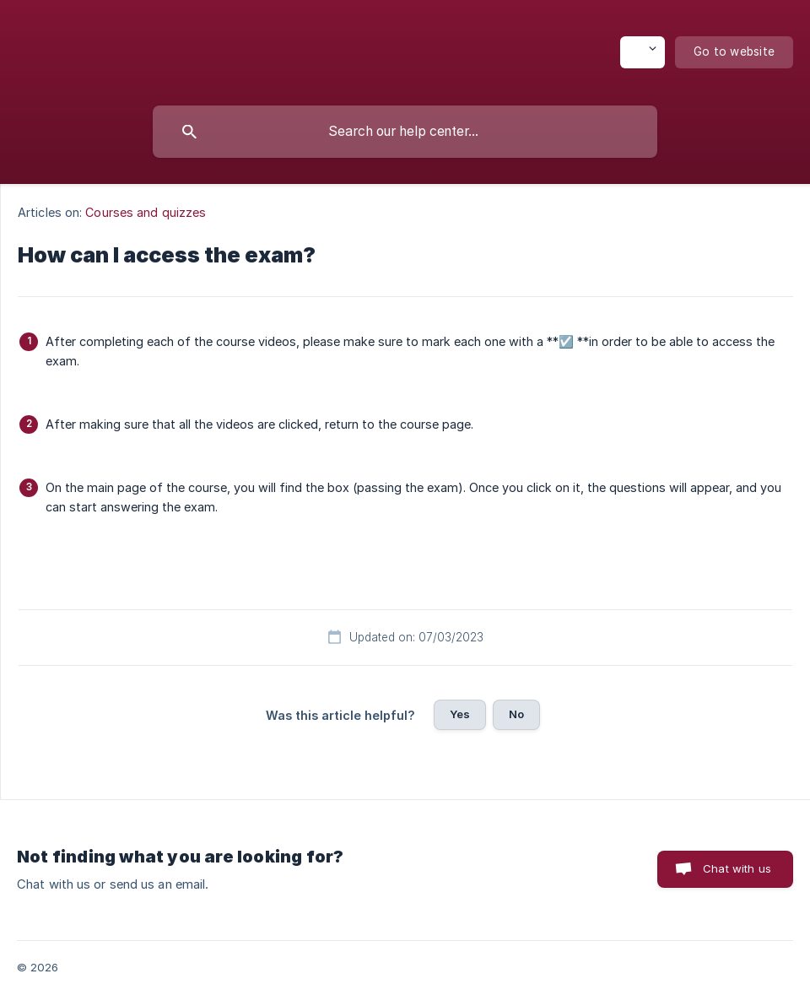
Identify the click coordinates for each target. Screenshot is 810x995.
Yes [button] (460, 714)
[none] (642, 52)
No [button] (516, 714)
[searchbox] (405, 131)
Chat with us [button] (737, 868)
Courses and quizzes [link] (145, 212)
